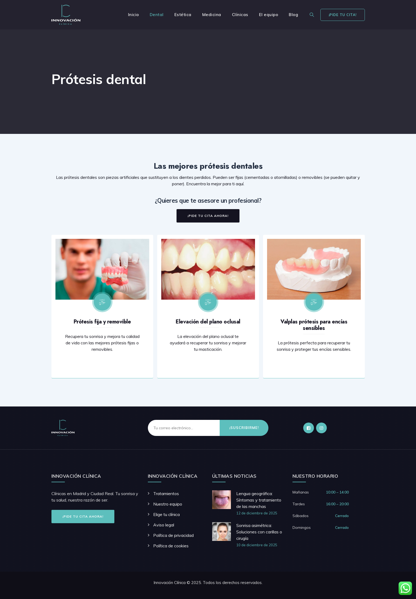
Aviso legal (163, 525)
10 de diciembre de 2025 (256, 545)
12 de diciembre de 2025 (256, 513)
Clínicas (240, 14)
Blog (293, 14)
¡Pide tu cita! (343, 15)
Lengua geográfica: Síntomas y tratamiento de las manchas (258, 500)
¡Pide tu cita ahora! (82, 516)
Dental (157, 14)
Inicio (133, 14)
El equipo (268, 14)
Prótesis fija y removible (102, 322)
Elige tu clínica (166, 514)
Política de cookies (171, 545)
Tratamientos (166, 493)
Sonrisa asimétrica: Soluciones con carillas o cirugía (259, 532)
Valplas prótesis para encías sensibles (313, 325)
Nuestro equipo (167, 504)
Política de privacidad (173, 535)
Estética (183, 14)
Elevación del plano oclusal (208, 322)
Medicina (211, 14)
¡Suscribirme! (244, 427)
